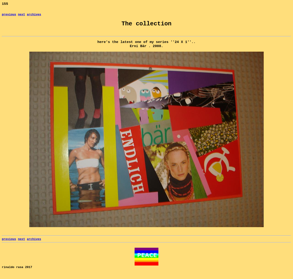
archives (34, 16)
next (21, 16)
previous (9, 16)
